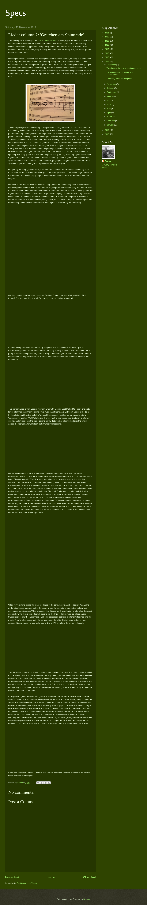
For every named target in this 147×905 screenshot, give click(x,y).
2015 (107, 57)
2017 (107, 49)
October (110, 88)
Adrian (108, 161)
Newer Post (12, 877)
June (109, 104)
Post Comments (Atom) (27, 883)
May (109, 108)
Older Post (89, 877)
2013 (107, 130)
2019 (107, 41)
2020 (107, 37)
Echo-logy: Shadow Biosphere (119, 79)
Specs (15, 13)
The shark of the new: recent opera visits (123, 68)
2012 (107, 134)
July (109, 100)
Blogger (86, 899)
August (110, 96)
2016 (107, 53)
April (109, 112)
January (110, 125)
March (110, 117)
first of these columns (47, 41)
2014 (107, 61)
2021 (107, 33)
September (112, 92)
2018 (107, 45)
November (111, 84)
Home (51, 877)
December (111, 65)
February (111, 121)
